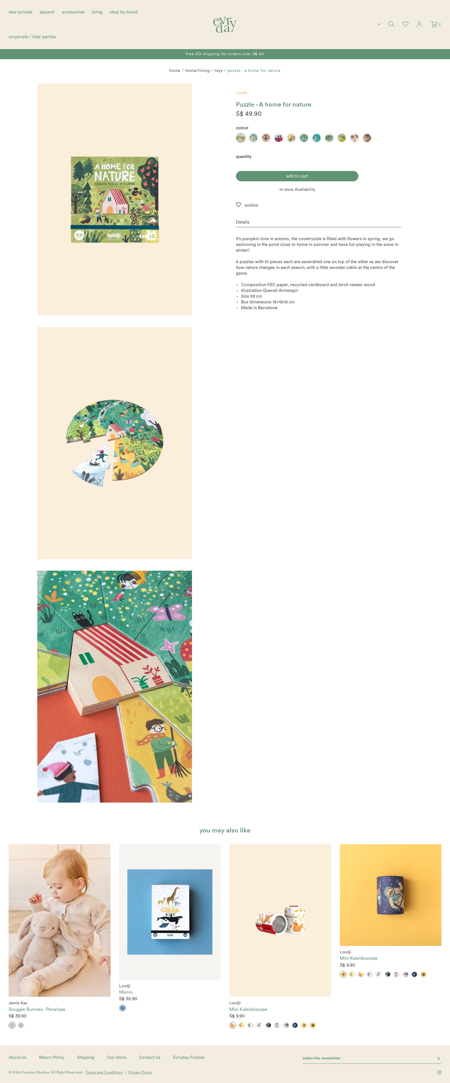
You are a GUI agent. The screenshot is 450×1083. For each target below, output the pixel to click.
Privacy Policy (140, 1072)
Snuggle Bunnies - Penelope (37, 1009)
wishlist (251, 205)
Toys (218, 71)
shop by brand (124, 12)
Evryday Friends (189, 1057)
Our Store (116, 1057)
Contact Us (149, 1057)
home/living (197, 71)
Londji (241, 93)
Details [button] (242, 222)
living (97, 12)
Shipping (85, 1057)
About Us (17, 1057)
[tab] (318, 223)
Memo (126, 992)
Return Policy (52, 1057)
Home (175, 71)
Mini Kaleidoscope (248, 1009)
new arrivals (20, 12)
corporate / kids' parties (32, 37)
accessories (73, 12)
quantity (244, 157)
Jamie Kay (18, 1003)
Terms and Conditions (104, 1072)
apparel (47, 12)
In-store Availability (297, 190)
